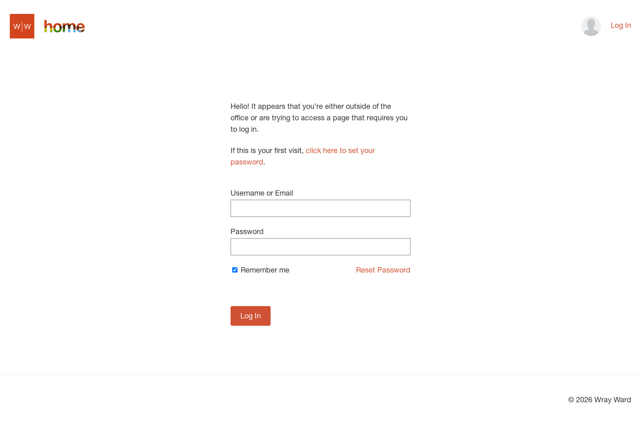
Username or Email (320, 203)
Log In (621, 26)
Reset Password (383, 271)
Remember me (260, 271)
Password (320, 242)
